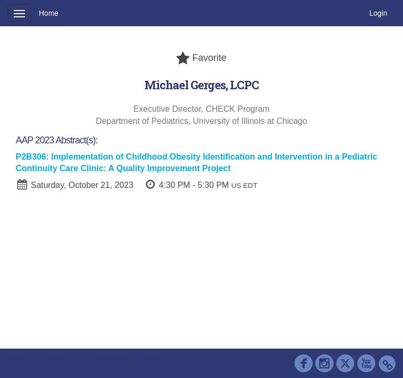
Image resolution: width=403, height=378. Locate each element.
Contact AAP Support (128, 359)
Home (48, 13)
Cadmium (63, 359)
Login (378, 13)
